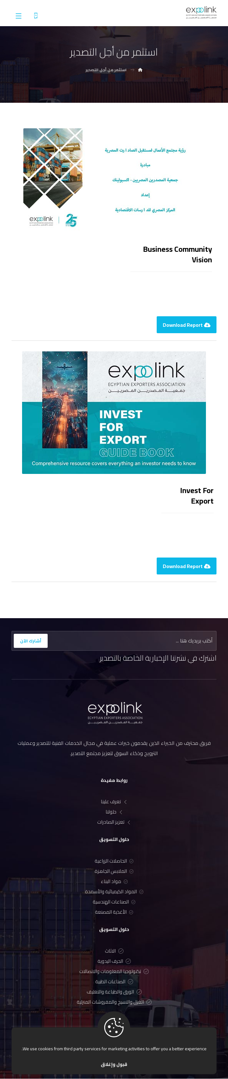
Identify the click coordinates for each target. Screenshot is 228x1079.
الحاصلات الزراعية (114, 861)
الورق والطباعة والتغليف (114, 992)
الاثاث (114, 951)
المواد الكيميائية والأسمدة (114, 892)
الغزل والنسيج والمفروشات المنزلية (114, 1002)
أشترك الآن (30, 641)
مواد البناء (114, 882)
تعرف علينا (114, 802)
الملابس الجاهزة (114, 871)
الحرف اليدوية (114, 961)
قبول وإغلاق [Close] (114, 1064)
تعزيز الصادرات (114, 822)
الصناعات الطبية (114, 981)
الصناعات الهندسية (114, 902)
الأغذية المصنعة (114, 912)
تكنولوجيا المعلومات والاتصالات (114, 971)
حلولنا (114, 812)
